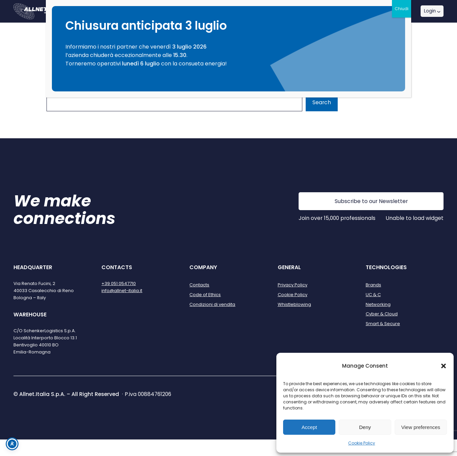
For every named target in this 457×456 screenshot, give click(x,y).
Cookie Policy (361, 443)
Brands (373, 285)
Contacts (199, 285)
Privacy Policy (292, 285)
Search (321, 102)
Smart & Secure (383, 323)
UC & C (373, 294)
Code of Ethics (205, 294)
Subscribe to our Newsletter (371, 201)
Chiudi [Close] (401, 8)
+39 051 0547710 (118, 283)
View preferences (420, 427)
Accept (309, 427)
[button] (443, 366)
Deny (365, 427)
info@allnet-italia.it (121, 290)
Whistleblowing (294, 304)
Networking (378, 304)
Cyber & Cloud (382, 314)
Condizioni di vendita (212, 304)
